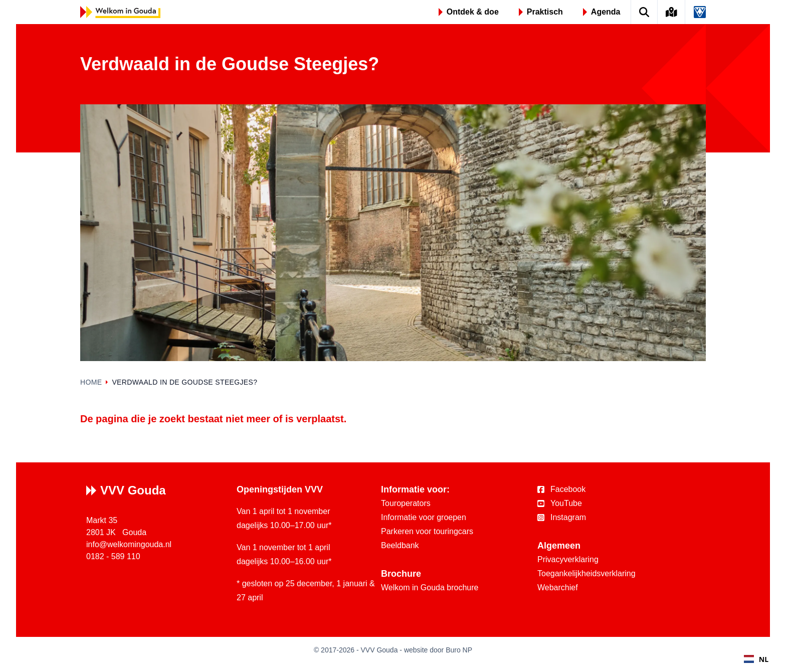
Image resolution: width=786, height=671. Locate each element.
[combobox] (756, 659)
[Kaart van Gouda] (672, 12)
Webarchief (557, 587)
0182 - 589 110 (113, 556)
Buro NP (459, 650)
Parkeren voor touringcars (427, 531)
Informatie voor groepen (423, 517)
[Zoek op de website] (644, 12)
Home (91, 382)
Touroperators (406, 503)
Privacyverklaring (568, 559)
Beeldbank (400, 545)
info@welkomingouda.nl (128, 544)
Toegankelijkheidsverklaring (586, 573)
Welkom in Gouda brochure (429, 587)
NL (756, 659)
